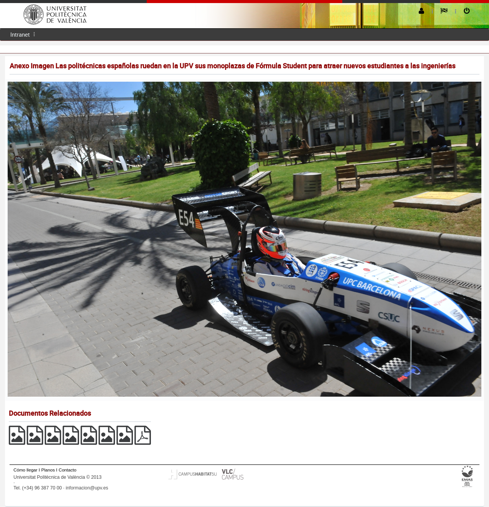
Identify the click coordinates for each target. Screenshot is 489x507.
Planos (48, 469)
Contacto (67, 469)
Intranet (20, 34)
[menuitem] (20, 34)
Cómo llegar (25, 469)
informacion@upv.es (87, 488)
